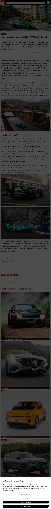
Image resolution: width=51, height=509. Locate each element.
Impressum (28, 494)
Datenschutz (22, 494)
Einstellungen (25, 498)
